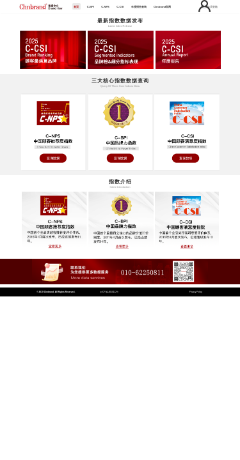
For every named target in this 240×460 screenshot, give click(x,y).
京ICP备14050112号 (109, 292)
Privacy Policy (195, 292)
